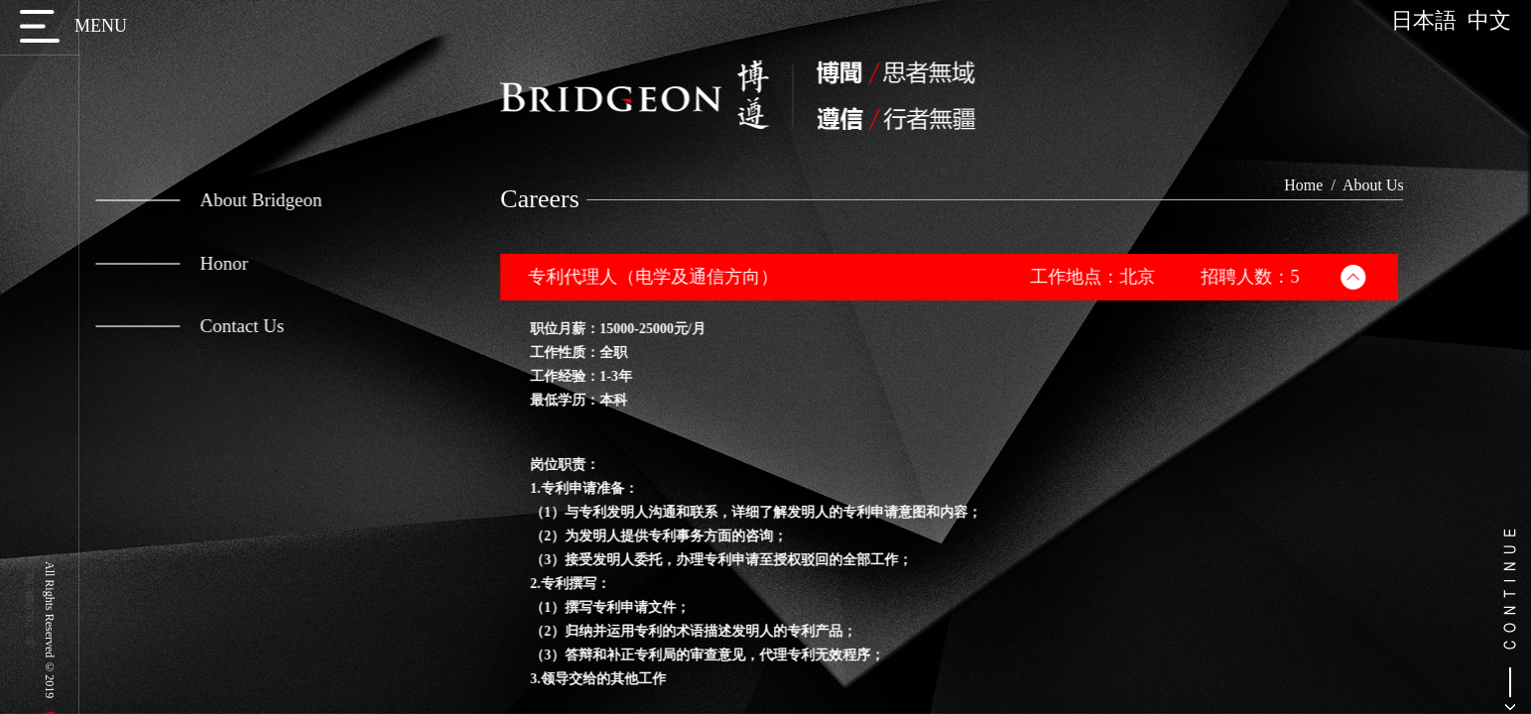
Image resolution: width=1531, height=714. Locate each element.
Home (1320, 185)
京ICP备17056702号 (30, 594)
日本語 (1429, 21)
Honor (164, 263)
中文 (1489, 21)
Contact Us (182, 325)
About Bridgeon (201, 199)
